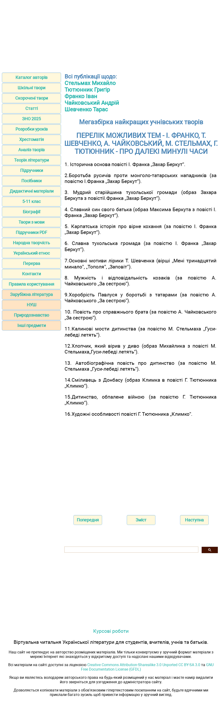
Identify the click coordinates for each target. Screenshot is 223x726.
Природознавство (31, 315)
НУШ (31, 304)
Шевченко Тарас (86, 109)
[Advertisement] (111, 35)
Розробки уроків (31, 129)
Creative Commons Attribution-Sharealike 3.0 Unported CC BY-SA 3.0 (143, 665)
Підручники (31, 170)
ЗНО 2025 (31, 118)
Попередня (88, 519)
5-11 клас (31, 201)
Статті (31, 108)
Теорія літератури (31, 160)
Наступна (194, 519)
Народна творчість (31, 242)
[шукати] (131, 549)
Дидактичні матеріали (32, 191)
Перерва (31, 263)
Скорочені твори (31, 98)
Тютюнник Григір (87, 89)
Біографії (31, 211)
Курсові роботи (111, 631)
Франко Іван (81, 96)
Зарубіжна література (31, 294)
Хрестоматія (31, 139)
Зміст (141, 519)
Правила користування (31, 284)
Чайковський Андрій (92, 103)
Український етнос (31, 253)
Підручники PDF (31, 232)
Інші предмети (31, 325)
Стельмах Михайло (90, 83)
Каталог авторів (31, 77)
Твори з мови (31, 222)
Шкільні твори (31, 87)
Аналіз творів (31, 149)
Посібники (31, 180)
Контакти (31, 273)
